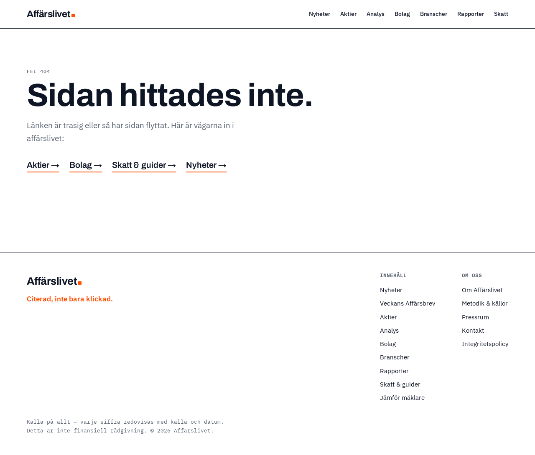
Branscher (433, 14)
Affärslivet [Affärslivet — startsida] (51, 14)
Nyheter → (206, 164)
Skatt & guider (400, 384)
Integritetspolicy (485, 343)
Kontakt (473, 330)
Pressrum (475, 317)
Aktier (348, 14)
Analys (376, 14)
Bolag (402, 14)
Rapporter (470, 14)
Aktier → (43, 164)
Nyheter (319, 14)
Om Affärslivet (482, 290)
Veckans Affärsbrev (407, 303)
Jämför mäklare (402, 397)
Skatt (501, 14)
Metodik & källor (485, 303)
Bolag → (85, 164)
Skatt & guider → (144, 164)
